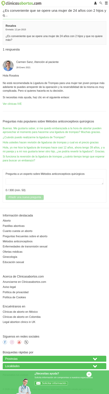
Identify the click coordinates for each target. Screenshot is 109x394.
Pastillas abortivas (14, 225)
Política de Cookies (14, 297)
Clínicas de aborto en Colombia (22, 316)
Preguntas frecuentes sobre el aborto (25, 236)
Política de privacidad (15, 292)
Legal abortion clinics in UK (19, 322)
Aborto (7, 220)
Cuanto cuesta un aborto (17, 231)
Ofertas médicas (12, 251)
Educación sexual (13, 262)
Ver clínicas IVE (12, 103)
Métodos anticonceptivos (18, 241)
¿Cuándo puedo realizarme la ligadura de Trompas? (34, 137)
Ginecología (10, 256)
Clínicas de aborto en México (20, 311)
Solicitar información (50, 383)
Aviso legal (9, 287)
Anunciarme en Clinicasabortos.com (24, 281)
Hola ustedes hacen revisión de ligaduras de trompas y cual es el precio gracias (51, 142)
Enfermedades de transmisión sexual (25, 246)
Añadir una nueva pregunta (24, 197)
